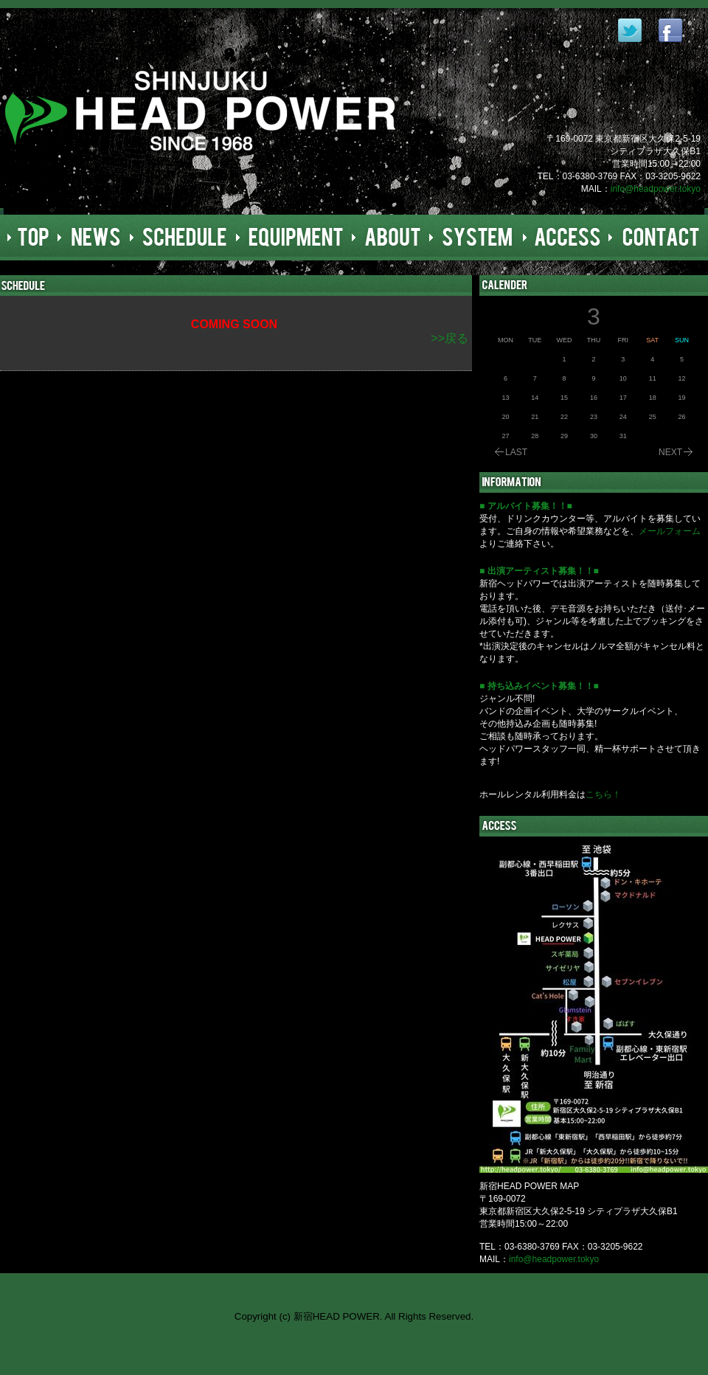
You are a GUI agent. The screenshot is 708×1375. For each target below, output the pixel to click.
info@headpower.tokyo (656, 189)
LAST (516, 452)
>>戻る (449, 338)
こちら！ (603, 794)
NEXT (670, 452)
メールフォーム (670, 531)
